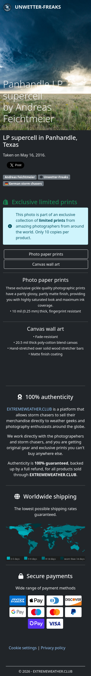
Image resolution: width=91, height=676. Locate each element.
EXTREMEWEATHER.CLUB (29, 409)
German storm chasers (23, 184)
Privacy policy (53, 647)
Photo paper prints (46, 254)
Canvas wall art (46, 264)
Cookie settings (23, 647)
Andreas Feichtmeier (20, 177)
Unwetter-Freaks (32, 7)
